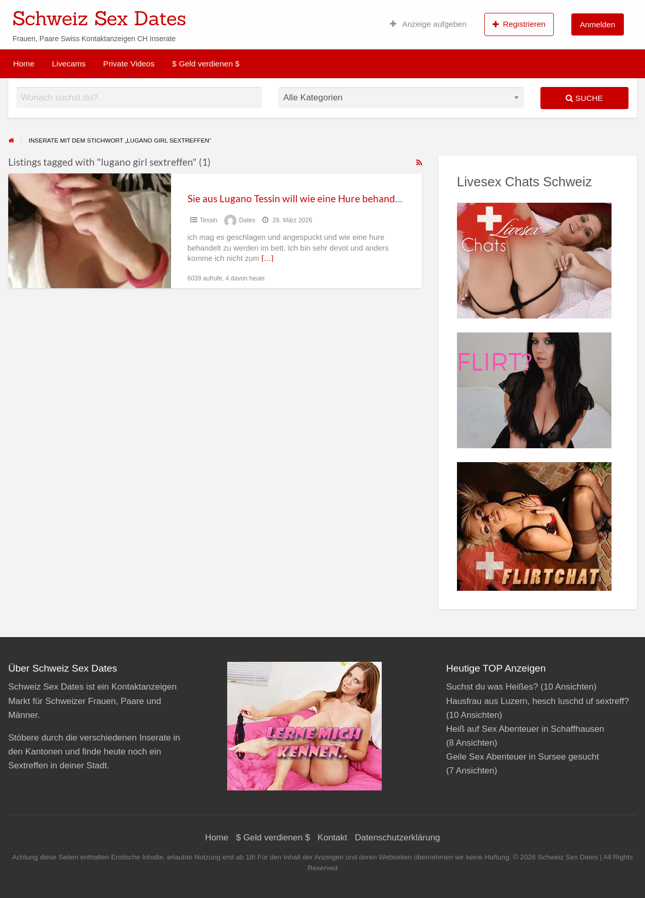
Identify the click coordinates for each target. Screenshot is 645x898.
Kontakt (332, 837)
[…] (267, 258)
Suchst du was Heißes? (492, 687)
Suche (584, 98)
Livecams (69, 63)
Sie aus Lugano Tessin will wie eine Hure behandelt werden (315, 198)
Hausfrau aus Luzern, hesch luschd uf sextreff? (537, 701)
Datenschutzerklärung (397, 837)
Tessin (208, 220)
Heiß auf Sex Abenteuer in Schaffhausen (525, 729)
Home (24, 63)
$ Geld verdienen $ (206, 63)
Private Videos (129, 63)
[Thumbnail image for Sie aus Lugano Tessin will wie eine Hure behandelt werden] (89, 230)
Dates (247, 220)
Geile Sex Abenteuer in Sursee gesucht (522, 757)
